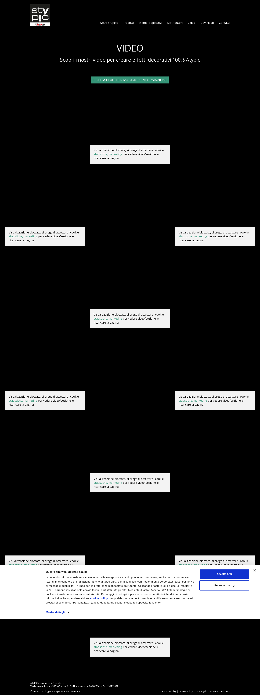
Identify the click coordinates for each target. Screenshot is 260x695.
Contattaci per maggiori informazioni (129, 80)
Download (207, 23)
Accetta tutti (224, 649)
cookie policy (99, 674)
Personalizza (224, 661)
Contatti (224, 23)
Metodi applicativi (150, 23)
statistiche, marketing (108, 154)
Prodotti (128, 23)
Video (191, 23)
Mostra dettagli (55, 688)
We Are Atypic (109, 23)
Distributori (175, 23)
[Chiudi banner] (254, 646)
